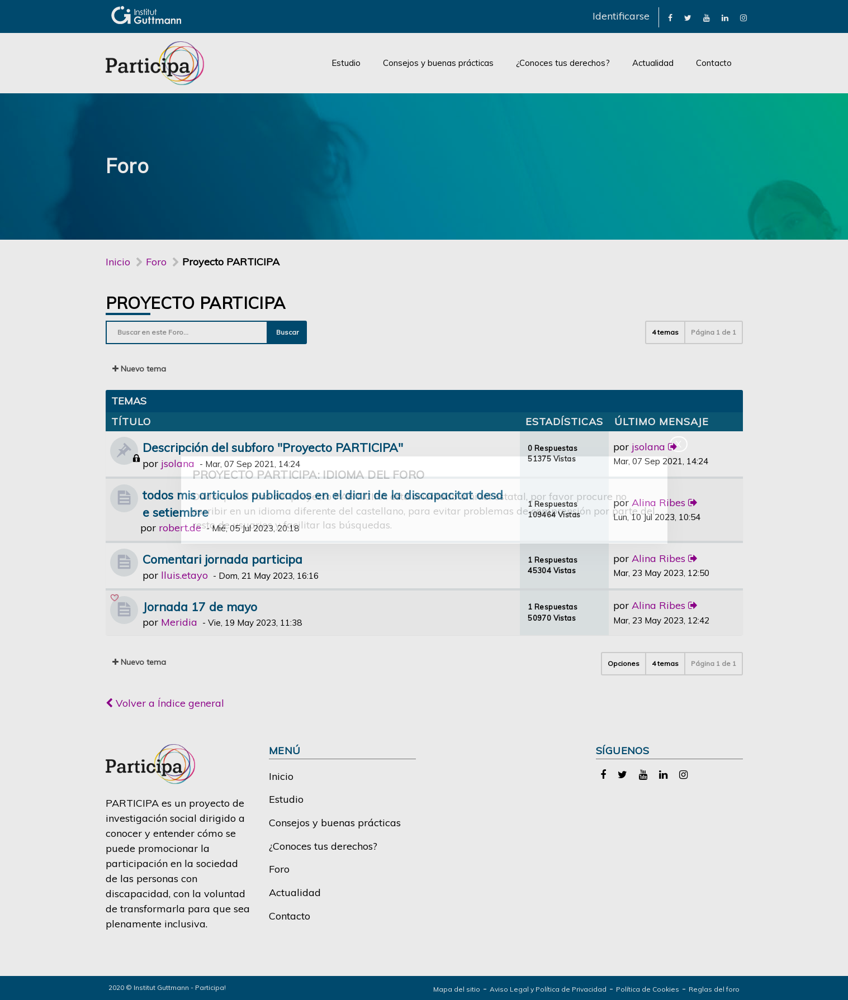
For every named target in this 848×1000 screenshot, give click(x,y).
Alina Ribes (658, 502)
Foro (279, 869)
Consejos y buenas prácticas (438, 63)
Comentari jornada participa (222, 558)
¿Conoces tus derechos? (563, 63)
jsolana (178, 463)
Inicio (118, 261)
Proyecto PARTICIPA (196, 303)
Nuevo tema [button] (139, 369)
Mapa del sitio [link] (456, 989)
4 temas (665, 332)
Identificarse (621, 15)
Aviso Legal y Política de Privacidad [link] (548, 989)
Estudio (346, 63)
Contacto (714, 63)
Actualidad (653, 63)
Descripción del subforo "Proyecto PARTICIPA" (273, 447)
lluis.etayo (184, 575)
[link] (670, 17)
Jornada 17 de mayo (200, 606)
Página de (713, 332)
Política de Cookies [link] (647, 989)
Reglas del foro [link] (714, 989)
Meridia (179, 622)
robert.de (180, 527)
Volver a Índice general (165, 703)
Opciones (623, 663)
